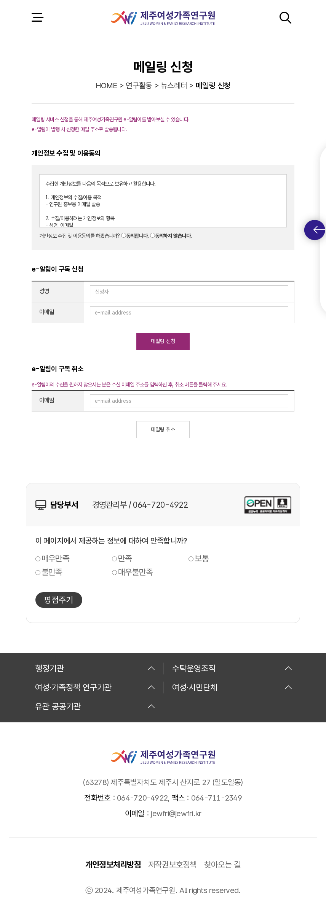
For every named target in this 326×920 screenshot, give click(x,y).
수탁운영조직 (232, 668)
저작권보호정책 (172, 864)
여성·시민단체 (232, 687)
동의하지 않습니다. (173, 236)
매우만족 (55, 558)
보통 (202, 558)
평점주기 (58, 600)
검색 (285, 18)
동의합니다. (137, 236)
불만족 (52, 572)
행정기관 (95, 668)
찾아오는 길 (222, 864)
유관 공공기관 (95, 706)
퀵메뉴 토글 (319, 230)
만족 (125, 558)
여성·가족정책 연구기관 (95, 687)
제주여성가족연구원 (163, 18)
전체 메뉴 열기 (37, 18)
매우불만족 (135, 572)
